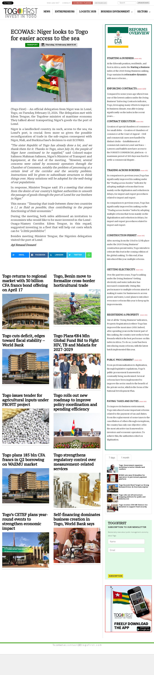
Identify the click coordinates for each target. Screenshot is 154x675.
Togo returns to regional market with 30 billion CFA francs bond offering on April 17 (25, 283)
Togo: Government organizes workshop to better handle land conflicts (132, 467)
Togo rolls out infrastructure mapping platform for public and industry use (132, 497)
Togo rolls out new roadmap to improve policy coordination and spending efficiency (75, 402)
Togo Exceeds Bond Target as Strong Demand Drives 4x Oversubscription (134, 486)
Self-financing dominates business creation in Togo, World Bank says (77, 519)
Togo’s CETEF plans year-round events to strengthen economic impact (25, 521)
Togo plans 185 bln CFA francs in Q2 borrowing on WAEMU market (23, 459)
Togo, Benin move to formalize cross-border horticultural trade (74, 280)
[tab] (111, 458)
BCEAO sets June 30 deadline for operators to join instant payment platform (133, 477)
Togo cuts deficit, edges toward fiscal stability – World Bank (23, 340)
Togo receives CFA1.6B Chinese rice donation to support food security (133, 506)
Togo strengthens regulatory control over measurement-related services (75, 461)
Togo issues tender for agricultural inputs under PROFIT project (25, 400)
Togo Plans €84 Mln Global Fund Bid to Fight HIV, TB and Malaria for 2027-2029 (76, 342)
